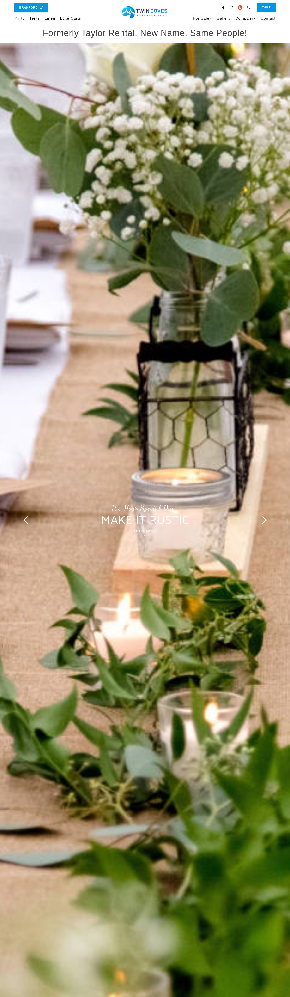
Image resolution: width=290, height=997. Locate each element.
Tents (35, 18)
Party (19, 18)
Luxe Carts (70, 18)
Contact (267, 18)
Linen (50, 18)
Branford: (31, 7)
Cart (266, 7)
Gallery (223, 18)
